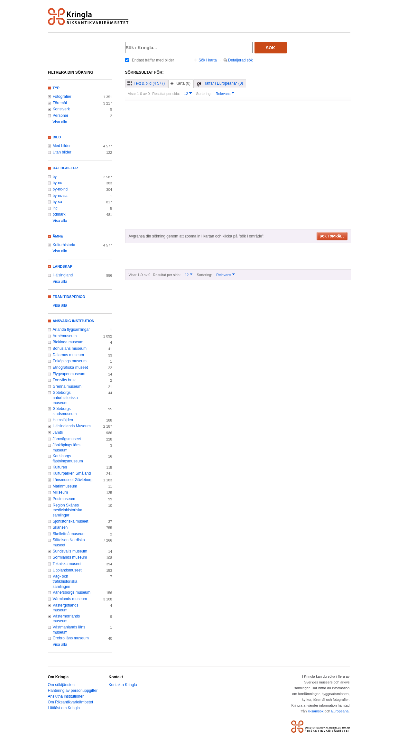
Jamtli (58, 432)
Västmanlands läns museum (69, 630)
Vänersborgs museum (72, 592)
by (55, 176)
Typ (56, 88)
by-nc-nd (60, 189)
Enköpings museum (70, 361)
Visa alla (60, 122)
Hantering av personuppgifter (73, 690)
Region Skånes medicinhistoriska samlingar (67, 510)
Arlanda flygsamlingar (71, 329)
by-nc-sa (60, 195)
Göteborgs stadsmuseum (65, 411)
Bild (57, 137)
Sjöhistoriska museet (70, 521)
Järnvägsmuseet (67, 439)
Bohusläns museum (70, 348)
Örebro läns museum (71, 638)
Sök (270, 47)
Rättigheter (65, 168)
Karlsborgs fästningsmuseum (68, 458)
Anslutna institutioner (66, 696)
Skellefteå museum (69, 534)
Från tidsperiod (69, 297)
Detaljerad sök (240, 60)
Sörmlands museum (70, 557)
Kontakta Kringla (123, 684)
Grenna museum (67, 386)
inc (55, 208)
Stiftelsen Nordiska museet (69, 542)
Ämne (58, 236)
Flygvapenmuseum (69, 374)
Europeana (339, 711)
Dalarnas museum (68, 355)
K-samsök (315, 711)
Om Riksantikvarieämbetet (70, 702)
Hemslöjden (63, 420)
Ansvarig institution (74, 321)
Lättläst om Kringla (64, 708)
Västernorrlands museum (66, 619)
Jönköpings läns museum (66, 447)
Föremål (60, 103)
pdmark (59, 214)
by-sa (57, 202)
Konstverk (61, 109)
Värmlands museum (70, 599)
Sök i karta (208, 60)
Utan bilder (62, 152)
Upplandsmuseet (67, 570)
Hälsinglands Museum (72, 426)
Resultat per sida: (166, 94)
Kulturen (60, 467)
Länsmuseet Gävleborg (73, 480)
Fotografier (62, 96)
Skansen (60, 527)
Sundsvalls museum (70, 551)
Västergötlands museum (66, 608)
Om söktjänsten (61, 684)
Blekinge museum (68, 342)
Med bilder (62, 146)
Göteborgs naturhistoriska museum (65, 397)
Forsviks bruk (64, 380)
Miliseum (60, 492)
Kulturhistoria (64, 245)
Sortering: (203, 94)
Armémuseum (65, 336)
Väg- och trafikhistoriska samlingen (65, 581)
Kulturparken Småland (72, 473)
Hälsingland (63, 275)
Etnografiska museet (70, 367)
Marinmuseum (65, 486)
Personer (61, 115)
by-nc (57, 183)
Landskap (62, 266)
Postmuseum (64, 499)
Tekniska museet (67, 564)
